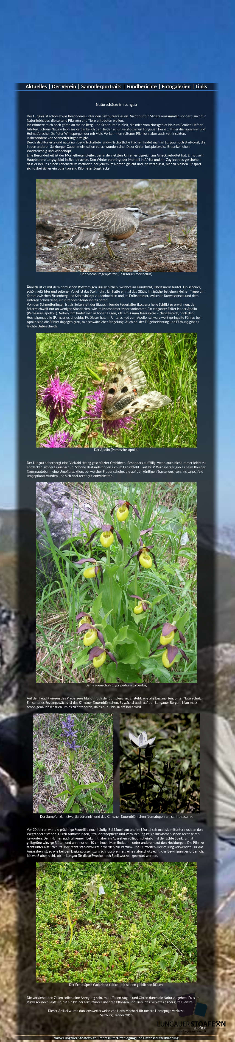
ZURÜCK (199, 1028)
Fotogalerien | (178, 86)
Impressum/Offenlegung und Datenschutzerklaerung (138, 1038)
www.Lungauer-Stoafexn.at (75, 1038)
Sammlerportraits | (103, 86)
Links (201, 86)
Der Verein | (66, 86)
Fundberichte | (143, 86)
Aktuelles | (38, 86)
